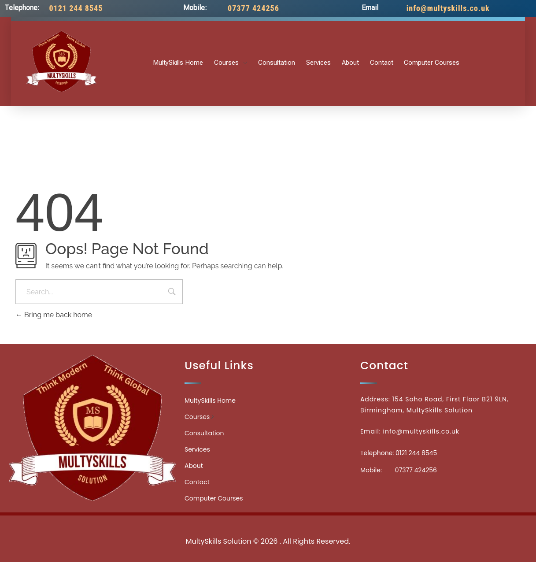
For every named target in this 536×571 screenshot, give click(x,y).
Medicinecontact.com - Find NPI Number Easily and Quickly (268, 522)
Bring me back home (53, 315)
